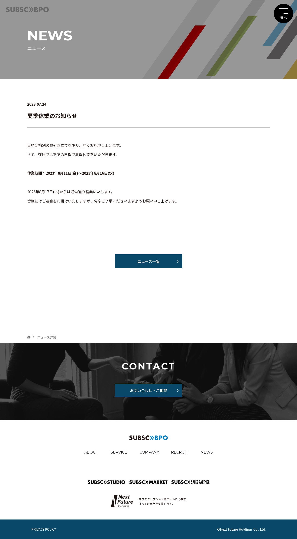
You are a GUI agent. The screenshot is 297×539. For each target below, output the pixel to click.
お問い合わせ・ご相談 (148, 390)
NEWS (207, 452)
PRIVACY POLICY (43, 529)
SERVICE (119, 452)
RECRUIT (179, 452)
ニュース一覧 (149, 261)
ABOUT (91, 452)
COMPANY (149, 452)
